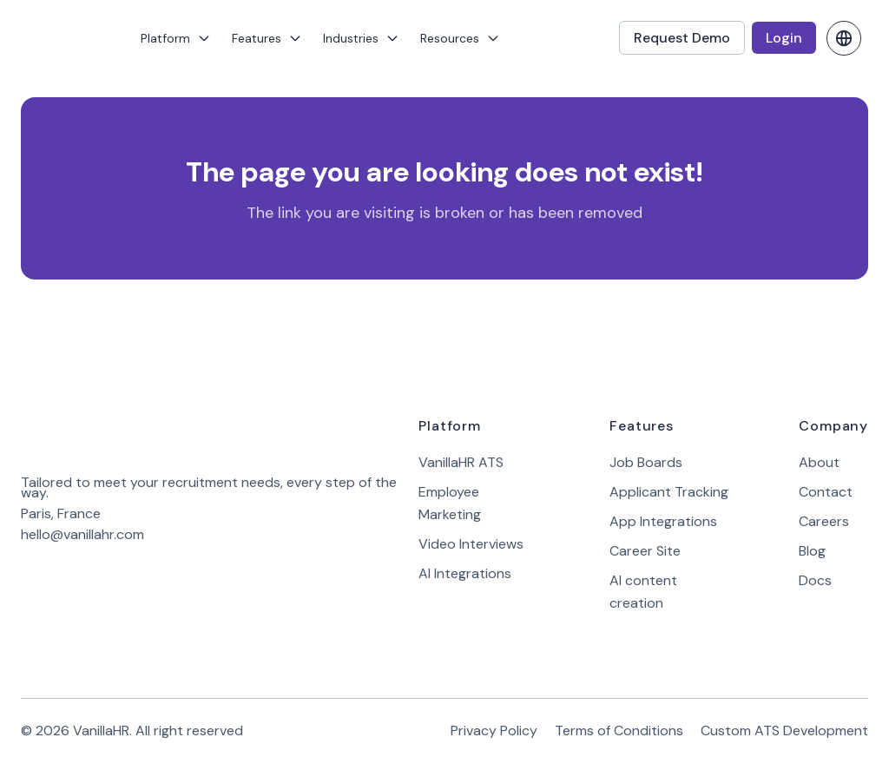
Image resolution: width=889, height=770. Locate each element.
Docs (815, 580)
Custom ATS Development (784, 730)
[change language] (843, 38)
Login (784, 38)
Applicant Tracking (668, 492)
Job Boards (645, 462)
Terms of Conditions (619, 730)
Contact (826, 492)
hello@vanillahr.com (82, 534)
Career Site (645, 551)
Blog (812, 551)
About (819, 462)
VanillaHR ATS (461, 462)
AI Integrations (464, 573)
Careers (824, 521)
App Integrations (663, 521)
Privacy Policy (494, 730)
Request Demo (682, 38)
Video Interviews (471, 544)
